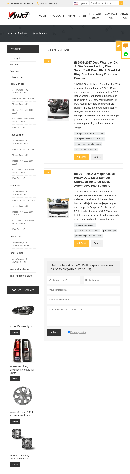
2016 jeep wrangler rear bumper (89, 133)
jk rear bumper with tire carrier (88, 236)
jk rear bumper (109, 230)
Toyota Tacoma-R (20, 155)
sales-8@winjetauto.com (22, 3)
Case (82, 15)
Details (97, 157)
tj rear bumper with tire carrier (88, 144)
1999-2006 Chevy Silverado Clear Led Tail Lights (22, 369)
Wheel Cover (16, 77)
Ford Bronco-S (18, 229)
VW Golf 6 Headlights (21, 326)
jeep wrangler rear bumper (87, 230)
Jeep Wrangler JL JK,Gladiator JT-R (20, 142)
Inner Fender (16, 253)
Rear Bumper (17, 134)
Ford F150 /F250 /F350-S (23, 200)
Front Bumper (17, 84)
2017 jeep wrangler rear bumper (89, 139)
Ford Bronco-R (18, 178)
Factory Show (95, 15)
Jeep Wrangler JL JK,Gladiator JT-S (20, 193)
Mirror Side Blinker (19, 269)
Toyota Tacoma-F (20, 104)
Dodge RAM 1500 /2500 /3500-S (23, 213)
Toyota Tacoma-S (20, 206)
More (15, 332)
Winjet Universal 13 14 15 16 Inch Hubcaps (21, 414)
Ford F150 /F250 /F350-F (23, 98)
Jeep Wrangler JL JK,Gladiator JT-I (20, 260)
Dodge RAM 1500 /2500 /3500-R (23, 162)
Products (57, 15)
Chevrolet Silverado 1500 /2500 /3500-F (23, 120)
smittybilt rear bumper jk (85, 149)
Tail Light (14, 64)
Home (42, 15)
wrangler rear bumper (84, 225)
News (72, 15)
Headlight (15, 58)
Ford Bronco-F (18, 127)
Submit (54, 332)
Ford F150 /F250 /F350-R (23, 149)
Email (81, 156)
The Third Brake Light (21, 275)
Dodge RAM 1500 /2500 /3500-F (23, 111)
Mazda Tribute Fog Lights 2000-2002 (19, 457)
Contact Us (111, 15)
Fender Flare (16, 236)
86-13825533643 (48, 3)
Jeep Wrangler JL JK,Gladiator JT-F (20, 91)
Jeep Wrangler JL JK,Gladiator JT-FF (20, 244)
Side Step (15, 185)
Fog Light (15, 71)
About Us (125, 15)
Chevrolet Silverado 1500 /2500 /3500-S (23, 222)
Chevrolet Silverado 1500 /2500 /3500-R (23, 171)
